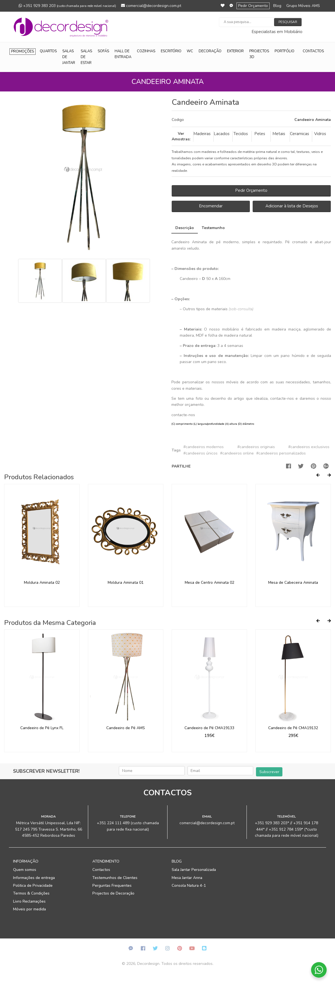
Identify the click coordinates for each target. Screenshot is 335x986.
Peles (259, 133)
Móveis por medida (29, 909)
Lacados (222, 133)
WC (190, 51)
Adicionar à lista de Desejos (291, 206)
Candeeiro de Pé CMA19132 (293, 728)
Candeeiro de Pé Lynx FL (41, 728)
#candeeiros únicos (200, 453)
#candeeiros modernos (203, 446)
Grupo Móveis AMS (303, 5)
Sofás (103, 51)
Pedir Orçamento (253, 5)
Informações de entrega (34, 877)
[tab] (251, 120)
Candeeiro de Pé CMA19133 (209, 728)
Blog (277, 5)
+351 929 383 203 (67, 5)
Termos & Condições (31, 893)
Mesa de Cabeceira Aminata (293, 582)
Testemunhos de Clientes (114, 877)
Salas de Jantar (68, 57)
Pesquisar (288, 22)
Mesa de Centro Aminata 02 (209, 582)
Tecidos (240, 133)
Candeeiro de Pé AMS (125, 728)
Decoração (210, 51)
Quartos (48, 51)
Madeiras (202, 133)
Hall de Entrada (123, 54)
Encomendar (211, 206)
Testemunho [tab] (213, 227)
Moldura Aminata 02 (42, 582)
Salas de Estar (86, 57)
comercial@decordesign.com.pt (151, 5)
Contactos (313, 51)
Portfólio (284, 51)
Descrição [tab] (184, 227)
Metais (278, 133)
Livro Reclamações (29, 901)
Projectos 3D (259, 54)
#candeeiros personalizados (281, 453)
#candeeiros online (237, 453)
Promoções (22, 51)
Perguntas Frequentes (112, 885)
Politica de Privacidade (33, 885)
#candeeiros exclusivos (308, 446)
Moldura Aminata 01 (126, 582)
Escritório (171, 51)
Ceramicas (299, 133)
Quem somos (24, 869)
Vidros (320, 133)
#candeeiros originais (256, 446)
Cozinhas (146, 51)
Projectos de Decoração (113, 893)
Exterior (235, 51)
